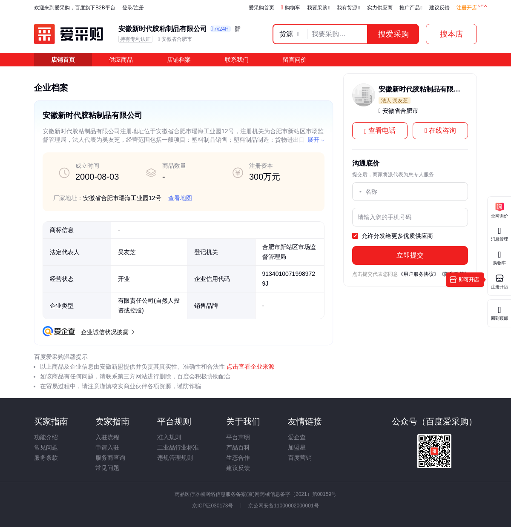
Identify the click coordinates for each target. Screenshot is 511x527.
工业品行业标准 (178, 447)
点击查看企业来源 (249, 366)
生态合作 (238, 457)
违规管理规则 (175, 457)
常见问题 (46, 447)
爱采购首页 (261, 8)
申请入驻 (107, 447)
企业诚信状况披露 (107, 332)
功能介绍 (46, 437)
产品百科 (238, 447)
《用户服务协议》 (418, 274)
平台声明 (238, 437)
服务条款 (46, 457)
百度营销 (300, 457)
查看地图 (180, 198)
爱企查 (297, 437)
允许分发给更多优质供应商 (392, 236)
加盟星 (297, 447)
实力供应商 (380, 8)
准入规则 (169, 437)
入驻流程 (107, 437)
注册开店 (466, 8)
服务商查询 (110, 457)
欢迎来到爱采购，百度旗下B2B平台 (74, 8)
